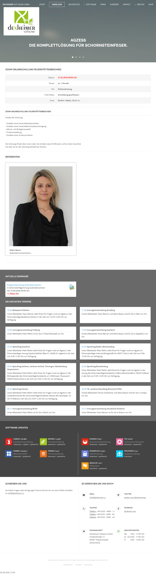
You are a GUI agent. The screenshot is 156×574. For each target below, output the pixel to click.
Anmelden (57, 4)
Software (91, 4)
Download (52, 444)
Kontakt (78, 564)
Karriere (114, 4)
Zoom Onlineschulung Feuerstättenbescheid (28, 111)
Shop (150, 4)
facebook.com (130, 511)
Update (26, 444)
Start (42, 4)
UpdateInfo (34, 444)
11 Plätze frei (13, 293)
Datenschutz (68, 564)
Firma (103, 4)
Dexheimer (16, 4)
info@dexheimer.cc (16, 493)
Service (139, 4)
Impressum (88, 564)
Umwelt (127, 4)
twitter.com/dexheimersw (135, 497)
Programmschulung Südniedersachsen (24, 285)
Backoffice (74, 4)
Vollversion (17, 444)
